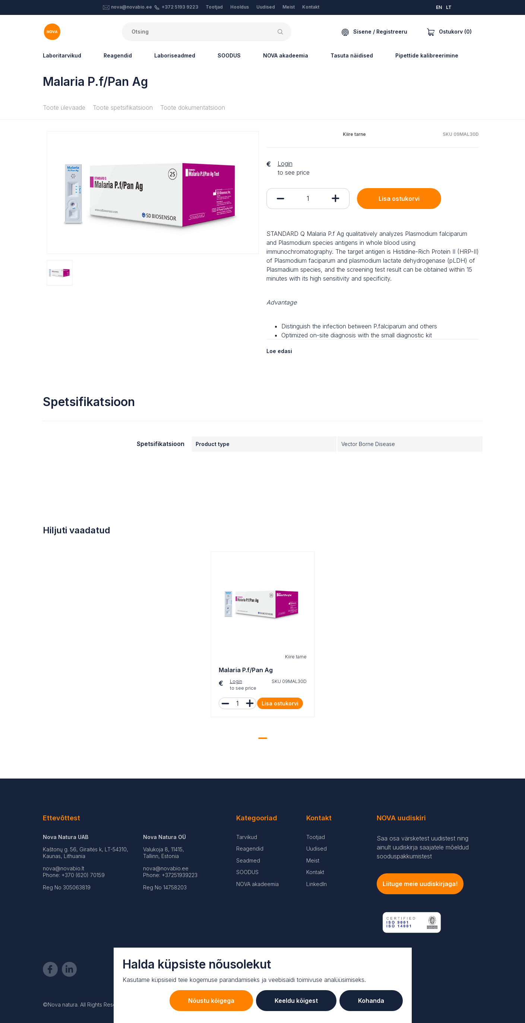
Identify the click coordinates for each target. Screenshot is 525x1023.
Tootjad (214, 7)
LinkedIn (316, 884)
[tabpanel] (263, 636)
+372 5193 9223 (180, 7)
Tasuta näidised (352, 55)
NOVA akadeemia (285, 55)
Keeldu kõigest (296, 1000)
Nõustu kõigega (211, 1000)
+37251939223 (179, 875)
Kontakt (310, 7)
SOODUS (229, 55)
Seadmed (248, 860)
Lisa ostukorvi (399, 198)
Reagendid (118, 55)
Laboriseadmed (174, 55)
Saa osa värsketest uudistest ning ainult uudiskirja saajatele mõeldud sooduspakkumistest (423, 847)
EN (439, 7)
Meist (288, 7)
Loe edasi (279, 351)
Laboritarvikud (62, 55)
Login (285, 163)
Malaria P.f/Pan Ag (246, 670)
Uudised (265, 7)
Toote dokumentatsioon (192, 107)
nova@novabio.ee (131, 7)
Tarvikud (246, 837)
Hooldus (239, 7)
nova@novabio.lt (63, 868)
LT (449, 7)
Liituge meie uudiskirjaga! (420, 884)
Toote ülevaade (64, 107)
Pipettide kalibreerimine (426, 55)
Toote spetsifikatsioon (123, 107)
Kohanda (371, 1000)
